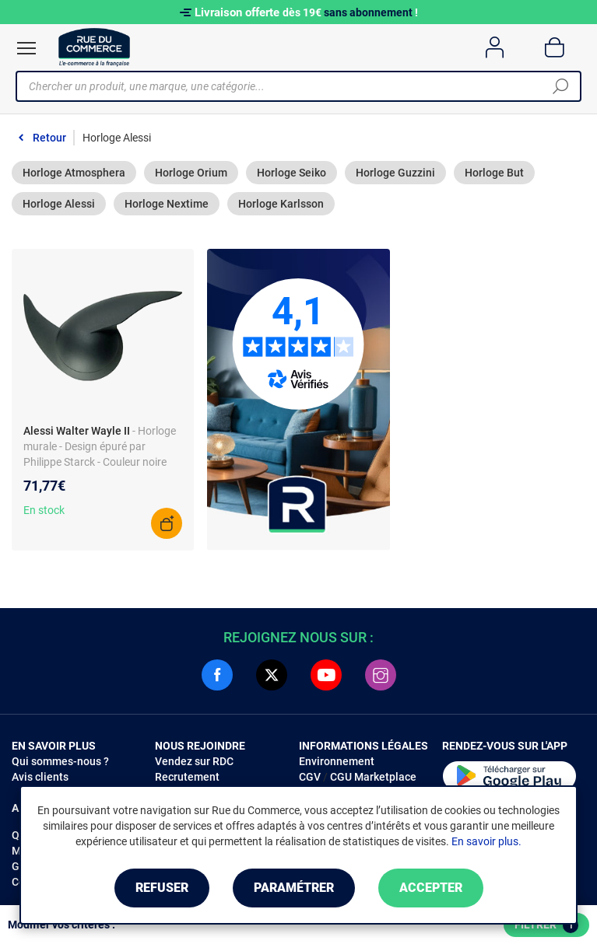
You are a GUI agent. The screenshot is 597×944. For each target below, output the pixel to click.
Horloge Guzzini (395, 172)
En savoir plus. (486, 841)
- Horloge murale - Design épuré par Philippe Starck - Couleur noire (99, 446)
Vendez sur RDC (194, 761)
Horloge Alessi (59, 204)
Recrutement (187, 777)
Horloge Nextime (167, 204)
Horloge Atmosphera (74, 172)
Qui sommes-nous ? (60, 761)
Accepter (430, 887)
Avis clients (40, 777)
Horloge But (494, 172)
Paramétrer (294, 887)
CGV (310, 777)
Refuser (161, 887)
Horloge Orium (191, 172)
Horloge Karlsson (281, 204)
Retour (49, 137)
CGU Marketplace (373, 777)
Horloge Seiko (291, 172)
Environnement (336, 761)
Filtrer (546, 925)
